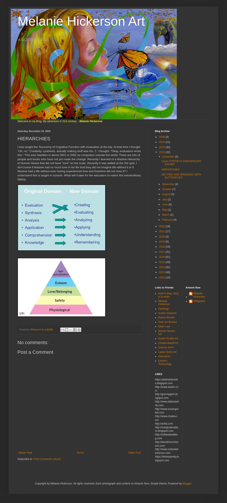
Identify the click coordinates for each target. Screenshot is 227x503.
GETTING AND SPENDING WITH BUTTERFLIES (181, 176)
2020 (162, 236)
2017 (162, 251)
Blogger (186, 483)
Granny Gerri (165, 347)
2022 (162, 226)
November (168, 184)
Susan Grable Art (168, 338)
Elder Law (164, 326)
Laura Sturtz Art (167, 352)
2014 (162, 267)
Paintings (163, 308)
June (165, 204)
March (166, 214)
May (165, 209)
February (167, 219)
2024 (162, 147)
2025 (162, 142)
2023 (162, 152)
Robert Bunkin (166, 317)
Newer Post (25, 452)
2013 (162, 272)
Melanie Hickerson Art (81, 21)
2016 (162, 256)
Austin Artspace (167, 313)
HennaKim (164, 356)
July (165, 199)
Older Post (134, 452)
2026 (162, 137)
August (166, 194)
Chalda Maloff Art (168, 343)
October (167, 189)
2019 (162, 241)
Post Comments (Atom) (47, 459)
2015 (162, 262)
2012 (162, 277)
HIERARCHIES (170, 169)
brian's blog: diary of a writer (168, 295)
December (168, 156)
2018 (162, 246)
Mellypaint (199, 301)
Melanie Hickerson (164, 303)
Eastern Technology (165, 362)
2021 (162, 231)
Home (80, 452)
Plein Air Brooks (167, 322)
